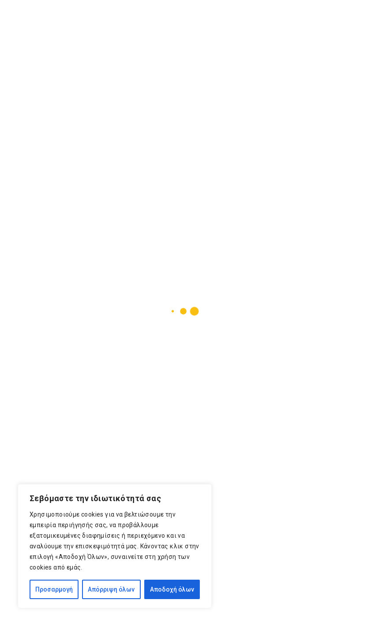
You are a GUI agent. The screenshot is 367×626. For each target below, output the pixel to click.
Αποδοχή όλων (172, 589)
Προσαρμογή (54, 589)
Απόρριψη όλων (111, 589)
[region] (115, 546)
